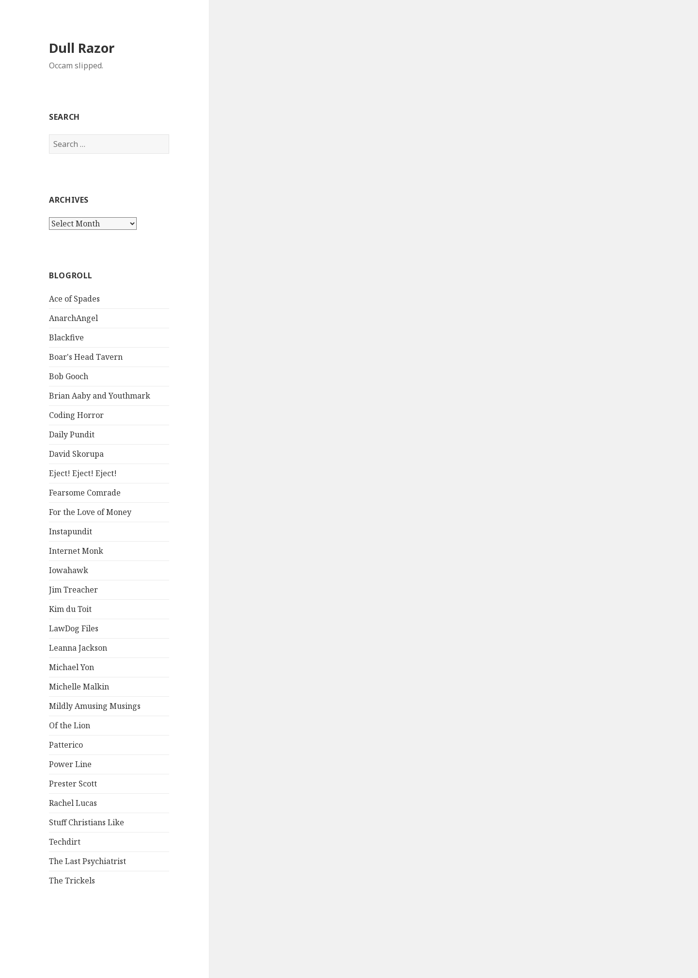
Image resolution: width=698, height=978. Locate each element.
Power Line (70, 764)
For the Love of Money (90, 512)
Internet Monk (76, 550)
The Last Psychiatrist (87, 861)
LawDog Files (73, 628)
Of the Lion (69, 725)
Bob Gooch (68, 376)
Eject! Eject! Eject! (83, 473)
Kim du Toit (70, 609)
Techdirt (64, 841)
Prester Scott (73, 783)
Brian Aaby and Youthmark (99, 395)
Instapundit (70, 531)
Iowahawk (68, 570)
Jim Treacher (73, 589)
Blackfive (66, 337)
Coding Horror (76, 415)
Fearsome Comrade (85, 492)
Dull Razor (81, 48)
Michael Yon (71, 667)
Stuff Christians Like (86, 822)
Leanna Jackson (78, 647)
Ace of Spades (74, 298)
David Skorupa (76, 454)
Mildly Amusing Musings (95, 706)
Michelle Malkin (79, 686)
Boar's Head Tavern (86, 357)
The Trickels (72, 880)
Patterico (66, 744)
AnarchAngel (73, 318)
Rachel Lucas (73, 803)
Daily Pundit (72, 434)
